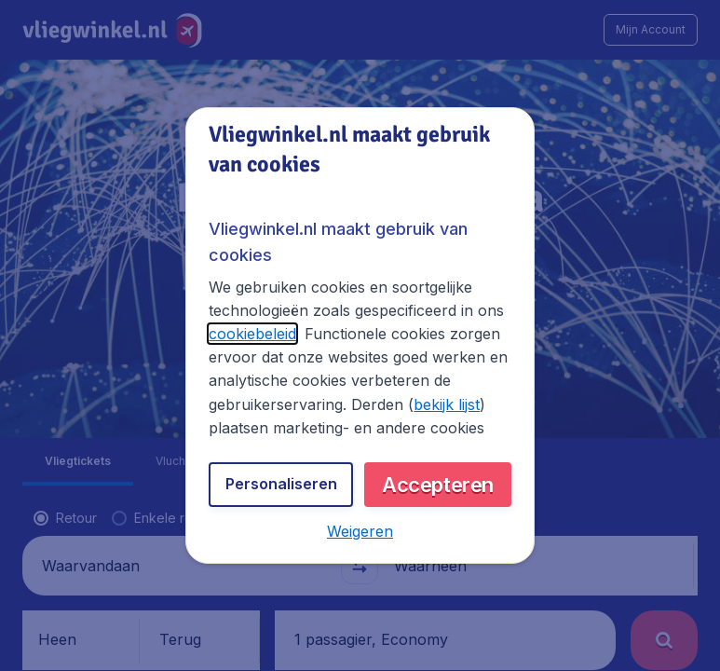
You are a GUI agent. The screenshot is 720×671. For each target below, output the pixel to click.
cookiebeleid (252, 333)
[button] (360, 531)
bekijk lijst (447, 404)
